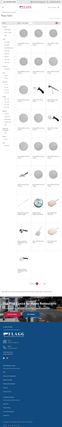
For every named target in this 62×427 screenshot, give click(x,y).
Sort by (19, 23)
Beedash (30, 422)
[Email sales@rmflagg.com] (38, 2)
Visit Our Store (12, 314)
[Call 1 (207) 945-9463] (53, 2)
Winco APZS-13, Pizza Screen (23, 100)
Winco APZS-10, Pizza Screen (23, 72)
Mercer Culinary (7, 32)
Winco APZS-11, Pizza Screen (38, 72)
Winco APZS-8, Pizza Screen (38, 44)
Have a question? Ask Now (9, 2)
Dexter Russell (7, 29)
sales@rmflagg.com (13, 342)
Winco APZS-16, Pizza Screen (23, 157)
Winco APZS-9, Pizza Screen (52, 44)
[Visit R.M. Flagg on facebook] (4, 358)
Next (45, 283)
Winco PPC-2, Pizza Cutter (38, 100)
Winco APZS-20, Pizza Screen (53, 185)
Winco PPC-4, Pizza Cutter (52, 128)
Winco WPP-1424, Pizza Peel (52, 241)
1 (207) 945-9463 (12, 348)
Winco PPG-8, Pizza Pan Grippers (52, 100)
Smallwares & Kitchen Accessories (9, 12)
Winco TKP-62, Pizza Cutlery (23, 185)
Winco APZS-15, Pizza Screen (38, 128)
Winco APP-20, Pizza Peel (38, 241)
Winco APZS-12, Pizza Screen (53, 72)
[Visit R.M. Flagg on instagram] (7, 358)
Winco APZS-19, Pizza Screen (38, 185)
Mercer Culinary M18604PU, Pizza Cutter (22, 242)
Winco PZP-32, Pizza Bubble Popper (23, 213)
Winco (5, 35)
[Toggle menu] (2, 7)
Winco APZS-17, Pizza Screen (38, 157)
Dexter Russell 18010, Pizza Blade (38, 213)
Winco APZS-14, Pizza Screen (23, 128)
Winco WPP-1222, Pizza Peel (52, 213)
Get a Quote (31, 314)
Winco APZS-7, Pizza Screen (23, 44)
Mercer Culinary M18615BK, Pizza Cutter (22, 271)
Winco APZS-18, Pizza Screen (53, 157)
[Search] (53, 7)
